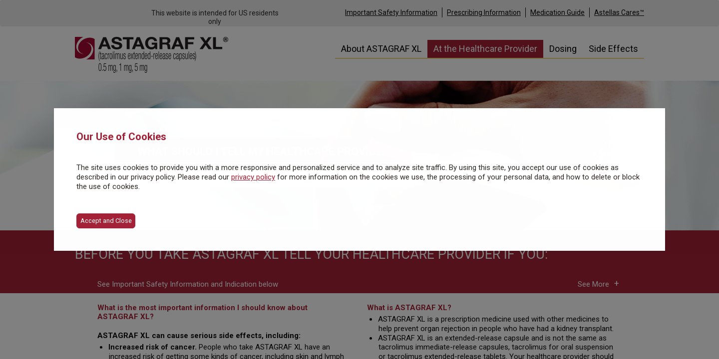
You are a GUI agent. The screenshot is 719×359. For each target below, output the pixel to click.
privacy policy (253, 177)
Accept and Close (106, 220)
